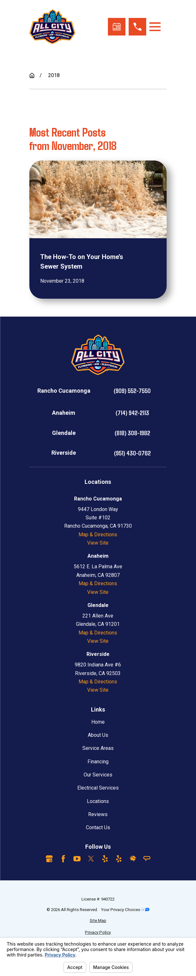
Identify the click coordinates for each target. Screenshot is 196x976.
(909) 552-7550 (132, 390)
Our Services (98, 775)
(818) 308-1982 (132, 433)
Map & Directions (98, 534)
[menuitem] (98, 920)
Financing (98, 762)
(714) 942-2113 (132, 412)
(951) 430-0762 (132, 453)
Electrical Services (98, 788)
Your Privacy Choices (125, 909)
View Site (98, 543)
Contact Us (98, 827)
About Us (98, 735)
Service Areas (98, 748)
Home (98, 722)
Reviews (98, 814)
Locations (98, 801)
